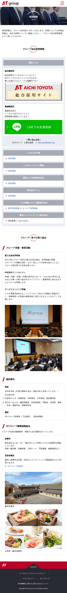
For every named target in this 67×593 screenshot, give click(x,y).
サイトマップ (45, 578)
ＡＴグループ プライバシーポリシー (32, 573)
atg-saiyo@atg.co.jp (46, 142)
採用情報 (12, 158)
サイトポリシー (28, 578)
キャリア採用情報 (30, 208)
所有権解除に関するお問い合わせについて (33, 584)
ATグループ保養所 (15, 466)
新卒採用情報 (13, 208)
